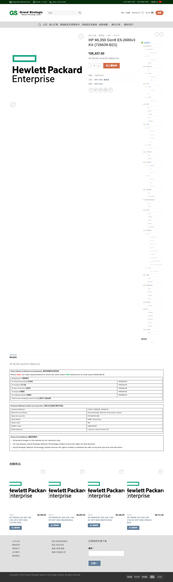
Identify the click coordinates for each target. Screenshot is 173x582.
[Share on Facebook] (91, 90)
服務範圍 (104, 24)
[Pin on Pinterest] (105, 90)
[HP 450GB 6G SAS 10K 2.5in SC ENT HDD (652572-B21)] (106, 491)
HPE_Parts (98, 84)
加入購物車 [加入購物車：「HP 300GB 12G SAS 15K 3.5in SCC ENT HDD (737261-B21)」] (15, 528)
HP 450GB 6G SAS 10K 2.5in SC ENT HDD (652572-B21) (100, 518)
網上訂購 (53, 24)
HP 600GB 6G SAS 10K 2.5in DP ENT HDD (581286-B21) (61, 518)
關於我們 (129, 24)
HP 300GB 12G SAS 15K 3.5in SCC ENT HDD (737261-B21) (20, 520)
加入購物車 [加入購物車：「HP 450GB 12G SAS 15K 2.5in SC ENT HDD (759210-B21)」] (133, 528)
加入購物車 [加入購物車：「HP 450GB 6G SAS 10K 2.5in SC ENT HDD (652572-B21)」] (94, 525)
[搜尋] (39, 25)
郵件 (91, 548)
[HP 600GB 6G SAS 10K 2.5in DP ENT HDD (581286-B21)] (67, 491)
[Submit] (79, 13)
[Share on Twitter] (96, 90)
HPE (109, 35)
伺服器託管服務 (89, 24)
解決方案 (117, 24)
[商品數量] (94, 65)
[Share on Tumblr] (110, 90)
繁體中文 (157, 2)
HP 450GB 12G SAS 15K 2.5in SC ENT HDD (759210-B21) (139, 520)
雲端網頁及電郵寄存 (70, 24)
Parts (116, 35)
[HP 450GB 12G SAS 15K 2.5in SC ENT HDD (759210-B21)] (145, 491)
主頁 (45, 24)
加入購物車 (111, 65)
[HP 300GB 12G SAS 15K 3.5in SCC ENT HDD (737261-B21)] (27, 491)
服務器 (101, 35)
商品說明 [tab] (13, 357)
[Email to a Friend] (101, 90)
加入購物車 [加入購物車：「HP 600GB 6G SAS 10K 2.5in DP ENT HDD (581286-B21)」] (55, 525)
